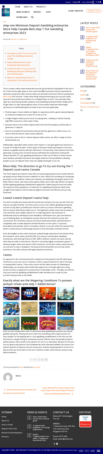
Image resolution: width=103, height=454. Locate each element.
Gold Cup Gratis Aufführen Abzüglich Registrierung (92, 63)
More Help (7, 96)
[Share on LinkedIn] (46, 360)
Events (83, 95)
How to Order (7, 425)
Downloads (22, 17)
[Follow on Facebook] (96, 2)
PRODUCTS (41, 7)
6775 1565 (63, 436)
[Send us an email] (98, 2)
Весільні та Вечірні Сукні (89, 107)
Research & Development (12, 433)
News (4, 21)
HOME (17, 7)
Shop (48, 12)
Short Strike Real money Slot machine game (93, 30)
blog (82, 91)
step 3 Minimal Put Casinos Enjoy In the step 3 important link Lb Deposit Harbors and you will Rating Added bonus (57, 391)
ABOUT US (28, 7)
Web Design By (68, 450)
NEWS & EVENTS (23, 12)
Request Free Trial (9, 428)
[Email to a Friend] (38, 360)
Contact (67, 2)
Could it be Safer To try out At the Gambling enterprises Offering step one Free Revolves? (21, 71)
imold (25, 39)
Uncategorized (86, 103)
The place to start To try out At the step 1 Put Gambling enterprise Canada (22, 56)
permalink (36, 367)
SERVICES (37, 12)
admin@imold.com (65, 439)
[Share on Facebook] (31, 360)
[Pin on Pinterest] (42, 360)
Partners (5, 436)
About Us (5, 420)
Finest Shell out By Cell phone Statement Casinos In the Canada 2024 (92, 75)
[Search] (32, 17)
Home (4, 417)
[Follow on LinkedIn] (100, 2)
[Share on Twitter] (35, 360)
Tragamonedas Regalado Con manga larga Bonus (92, 39)
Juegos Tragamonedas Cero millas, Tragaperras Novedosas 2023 (92, 51)
